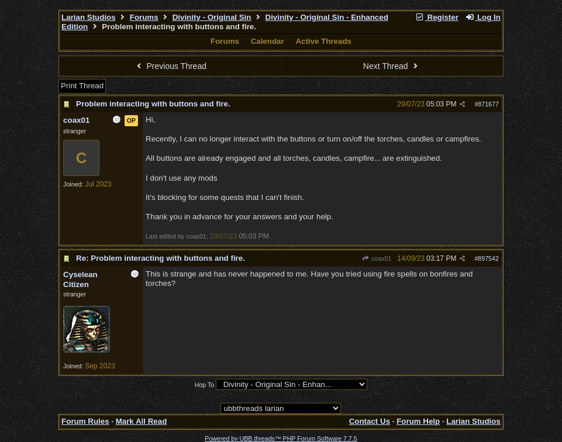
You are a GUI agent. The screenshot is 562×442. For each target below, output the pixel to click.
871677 (488, 104)
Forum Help (418, 421)
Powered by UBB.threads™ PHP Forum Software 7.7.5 (281, 438)
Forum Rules (85, 421)
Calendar (267, 41)
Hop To (205, 384)
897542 (488, 258)
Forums (144, 17)
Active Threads (323, 41)
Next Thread (391, 66)
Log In (483, 17)
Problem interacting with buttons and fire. (153, 103)
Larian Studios (88, 17)
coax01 (377, 258)
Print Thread (82, 85)
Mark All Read (141, 421)
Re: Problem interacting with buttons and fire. (160, 258)
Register (436, 17)
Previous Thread (170, 66)
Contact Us (369, 421)
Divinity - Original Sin (212, 17)
